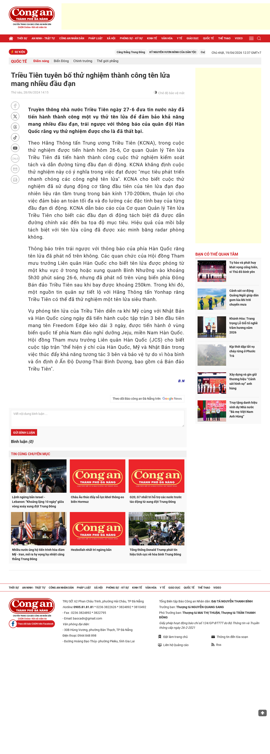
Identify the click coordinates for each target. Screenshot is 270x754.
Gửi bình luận (24, 432)
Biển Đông (61, 61)
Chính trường (82, 61)
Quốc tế (208, 38)
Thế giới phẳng (107, 61)
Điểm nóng (41, 61)
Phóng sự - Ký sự (131, 38)
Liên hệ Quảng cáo (173, 645)
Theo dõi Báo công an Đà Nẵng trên (147, 399)
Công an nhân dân (71, 38)
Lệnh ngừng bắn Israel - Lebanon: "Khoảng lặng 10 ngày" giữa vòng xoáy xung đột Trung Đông (38, 501)
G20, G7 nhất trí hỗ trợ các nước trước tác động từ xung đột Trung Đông (156, 499)
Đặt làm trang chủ (173, 637)
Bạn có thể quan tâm (216, 254)
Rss (216, 645)
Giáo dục (193, 38)
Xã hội (111, 38)
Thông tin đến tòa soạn (229, 637)
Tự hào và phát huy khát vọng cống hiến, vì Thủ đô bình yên (243, 267)
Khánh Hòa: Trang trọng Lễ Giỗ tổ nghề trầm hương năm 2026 (243, 325)
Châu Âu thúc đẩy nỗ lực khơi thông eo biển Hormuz (97, 499)
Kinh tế (152, 38)
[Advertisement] (165, 16)
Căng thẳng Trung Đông (138, 52)
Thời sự (22, 38)
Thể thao (224, 38)
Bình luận (22, 441)
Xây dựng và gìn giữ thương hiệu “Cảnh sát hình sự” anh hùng (243, 381)
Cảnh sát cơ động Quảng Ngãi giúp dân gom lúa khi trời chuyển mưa (244, 297)
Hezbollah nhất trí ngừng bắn (91, 550)
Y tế (179, 38)
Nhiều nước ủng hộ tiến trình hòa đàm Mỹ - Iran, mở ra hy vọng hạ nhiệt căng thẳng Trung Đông (38, 554)
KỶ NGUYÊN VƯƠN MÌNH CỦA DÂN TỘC (180, 52)
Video (239, 38)
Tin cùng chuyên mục (30, 454)
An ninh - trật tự (43, 38)
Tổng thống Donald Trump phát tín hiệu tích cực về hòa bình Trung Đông (155, 552)
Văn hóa (167, 38)
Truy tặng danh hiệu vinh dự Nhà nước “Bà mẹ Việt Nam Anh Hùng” (243, 409)
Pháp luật (95, 38)
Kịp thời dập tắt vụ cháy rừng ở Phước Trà (242, 351)
